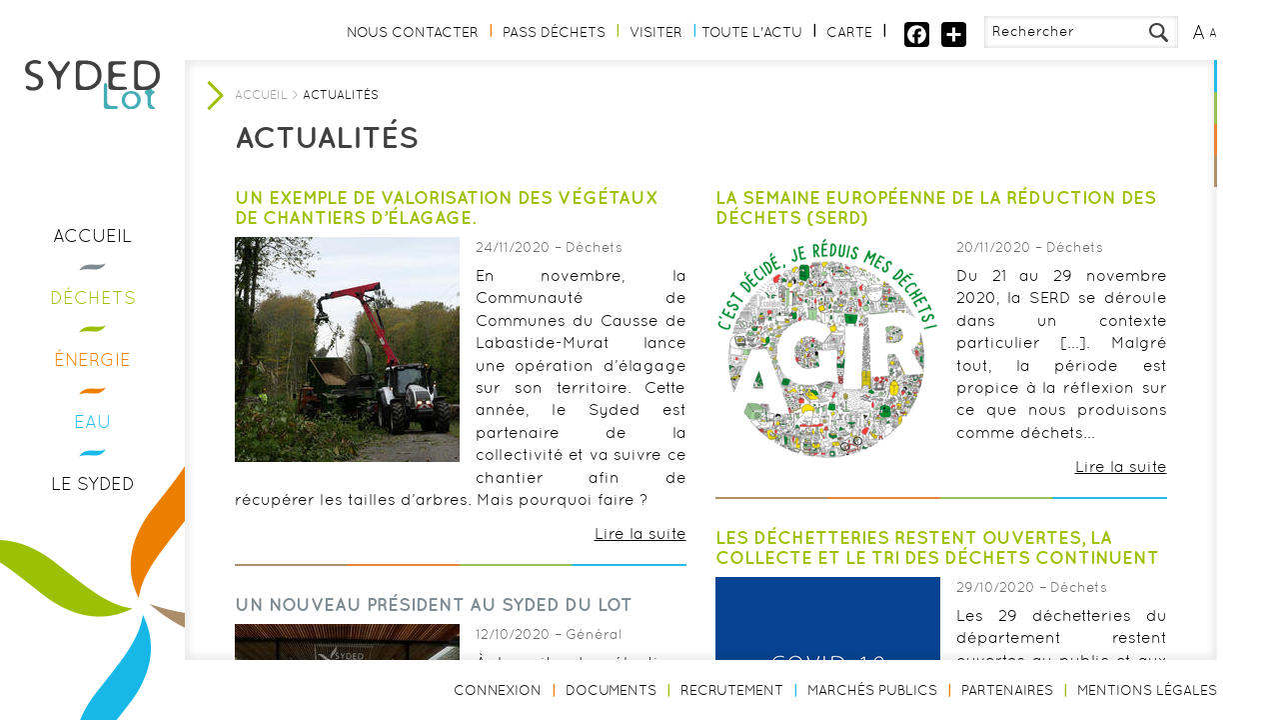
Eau (93, 421)
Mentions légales (1147, 690)
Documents (611, 690)
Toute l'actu (751, 32)
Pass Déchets (554, 32)
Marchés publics (872, 690)
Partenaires (1007, 690)
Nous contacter (413, 32)
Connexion (498, 690)
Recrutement (731, 690)
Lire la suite (640, 533)
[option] (347, 349)
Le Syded (93, 483)
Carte (849, 32)
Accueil (92, 235)
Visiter (656, 32)
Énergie (92, 359)
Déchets (93, 297)
